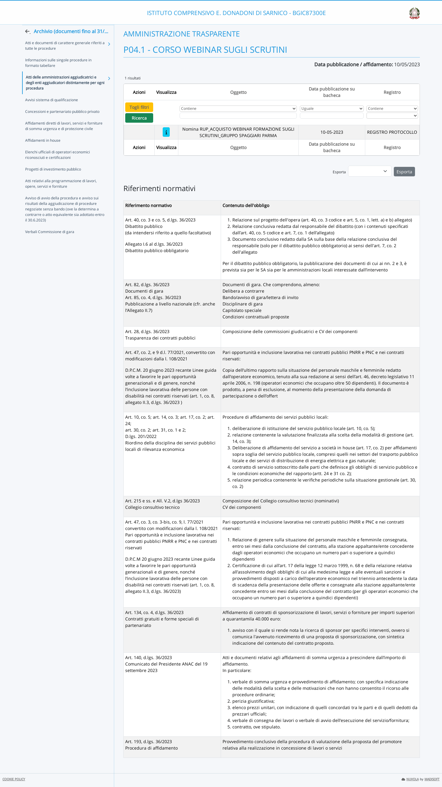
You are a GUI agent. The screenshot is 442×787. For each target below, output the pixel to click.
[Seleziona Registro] (392, 116)
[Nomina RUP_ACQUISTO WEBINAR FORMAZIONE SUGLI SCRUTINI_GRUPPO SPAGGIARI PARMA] (166, 132)
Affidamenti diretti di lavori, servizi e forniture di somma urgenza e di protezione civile (64, 137)
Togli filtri (139, 107)
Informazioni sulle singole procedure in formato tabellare (58, 74)
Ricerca (139, 118)
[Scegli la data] (332, 116)
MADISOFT (432, 779)
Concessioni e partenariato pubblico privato (62, 123)
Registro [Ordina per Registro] (392, 92)
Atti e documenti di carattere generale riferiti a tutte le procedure (65, 57)
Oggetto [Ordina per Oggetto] (238, 92)
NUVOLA (410, 779)
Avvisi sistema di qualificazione (51, 111)
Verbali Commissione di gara (49, 243)
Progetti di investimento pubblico (53, 181)
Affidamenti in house (42, 152)
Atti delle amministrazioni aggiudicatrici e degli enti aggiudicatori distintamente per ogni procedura (65, 94)
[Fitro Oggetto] (238, 116)
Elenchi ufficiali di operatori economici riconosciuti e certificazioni (57, 166)
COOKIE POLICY (13, 779)
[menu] (370, 171)
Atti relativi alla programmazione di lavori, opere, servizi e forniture (61, 195)
